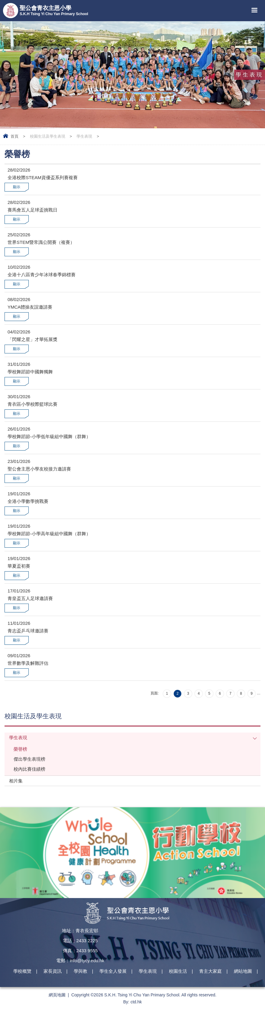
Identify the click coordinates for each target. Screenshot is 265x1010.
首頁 (14, 136)
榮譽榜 (20, 749)
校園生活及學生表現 (47, 136)
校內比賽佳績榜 (29, 769)
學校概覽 (22, 971)
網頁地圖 (57, 994)
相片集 (16, 780)
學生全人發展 (113, 971)
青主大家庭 (210, 971)
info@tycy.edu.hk (87, 960)
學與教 (80, 971)
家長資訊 (53, 971)
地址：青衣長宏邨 (80, 930)
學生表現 (84, 136)
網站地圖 (243, 971)
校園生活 (178, 971)
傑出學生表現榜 (29, 759)
